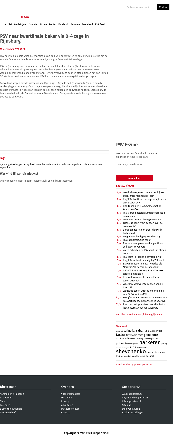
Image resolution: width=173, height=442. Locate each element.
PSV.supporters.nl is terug (136, 240)
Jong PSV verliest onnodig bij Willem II (143, 260)
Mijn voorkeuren (131, 408)
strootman (85, 164)
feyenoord (131, 335)
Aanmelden (6, 393)
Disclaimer (67, 397)
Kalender (5, 405)
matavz (50, 164)
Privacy (65, 401)
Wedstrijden (20, 24)
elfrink (149, 331)
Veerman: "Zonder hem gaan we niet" (143, 219)
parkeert (135, 344)
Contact (65, 412)
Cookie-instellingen (132, 412)
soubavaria (152, 352)
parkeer (155, 338)
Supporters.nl (131, 387)
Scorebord (87, 24)
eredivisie (157, 331)
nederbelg (140, 339)
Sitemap (126, 405)
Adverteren (67, 405)
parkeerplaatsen (124, 343)
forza (140, 335)
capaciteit (119, 331)
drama (142, 330)
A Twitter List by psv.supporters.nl (134, 364)
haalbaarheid (122, 338)
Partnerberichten (70, 408)
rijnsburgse (16, 164)
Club (64, 16)
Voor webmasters (70, 393)
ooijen (57, 164)
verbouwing (126, 356)
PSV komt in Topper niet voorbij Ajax (142, 257)
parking (164, 344)
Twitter (52, 24)
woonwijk (150, 356)
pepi (127, 348)
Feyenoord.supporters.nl (135, 397)
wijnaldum (5, 167)
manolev (40, 164)
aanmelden (163, 16)
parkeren (150, 342)
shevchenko (131, 351)
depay (26, 164)
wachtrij (142, 356)
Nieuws (25, 16)
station (161, 352)
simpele (74, 164)
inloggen (150, 16)
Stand (3, 401)
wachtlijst (135, 356)
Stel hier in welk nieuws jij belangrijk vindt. (139, 314)
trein (118, 356)
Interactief (51, 16)
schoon (66, 164)
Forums (37, 16)
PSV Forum (6, 397)
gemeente (151, 335)
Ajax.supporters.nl (132, 393)
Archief (8, 24)
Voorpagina (10, 16)
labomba (132, 339)
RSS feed (99, 24)
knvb (32, 164)
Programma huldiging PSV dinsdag (141, 236)
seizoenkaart (142, 348)
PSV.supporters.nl (131, 401)
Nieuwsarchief (8, 412)
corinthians (130, 330)
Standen (33, 24)
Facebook (63, 24)
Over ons (67, 387)
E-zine (43, 24)
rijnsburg (4, 164)
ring (133, 347)
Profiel (74, 16)
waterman (97, 164)
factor (121, 334)
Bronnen (75, 24)
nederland (147, 339)
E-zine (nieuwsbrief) (11, 408)
